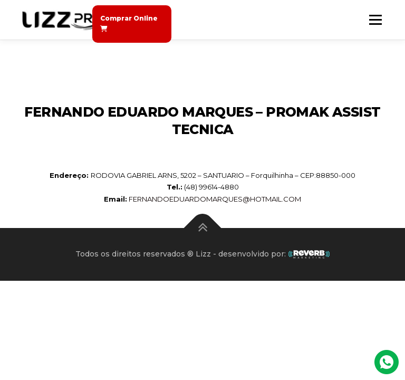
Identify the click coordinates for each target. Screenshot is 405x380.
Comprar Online (129, 23)
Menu (375, 19)
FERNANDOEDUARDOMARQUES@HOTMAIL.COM (215, 199)
